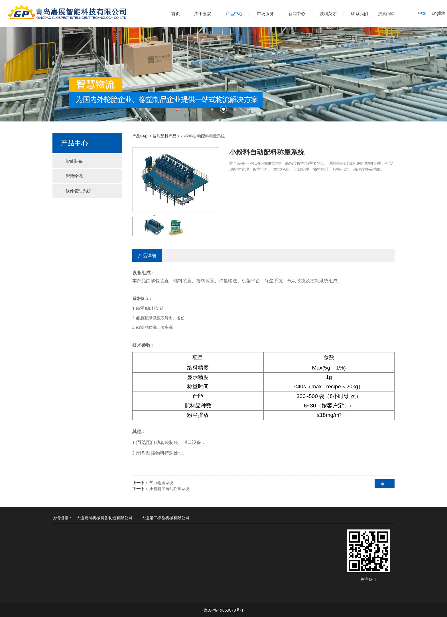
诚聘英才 (328, 13)
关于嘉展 (202, 13)
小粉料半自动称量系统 (169, 488)
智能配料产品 (164, 136)
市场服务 (265, 13)
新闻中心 (296, 13)
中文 (422, 13)
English (438, 13)
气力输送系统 (161, 482)
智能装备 (74, 161)
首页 (175, 13)
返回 (385, 483)
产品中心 (234, 13)
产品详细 (147, 255)
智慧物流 (74, 176)
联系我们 (359, 13)
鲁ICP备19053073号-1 (224, 610)
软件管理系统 (78, 191)
